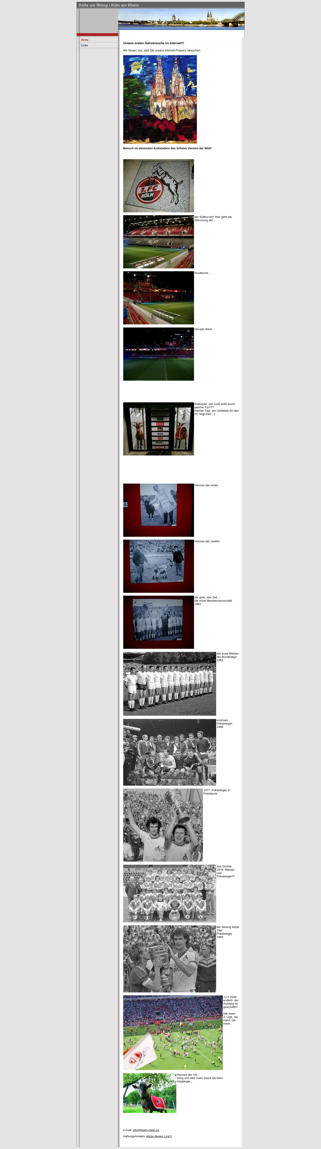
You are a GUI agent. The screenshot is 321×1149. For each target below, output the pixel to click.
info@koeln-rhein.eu (146, 1130)
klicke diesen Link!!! (159, 1136)
